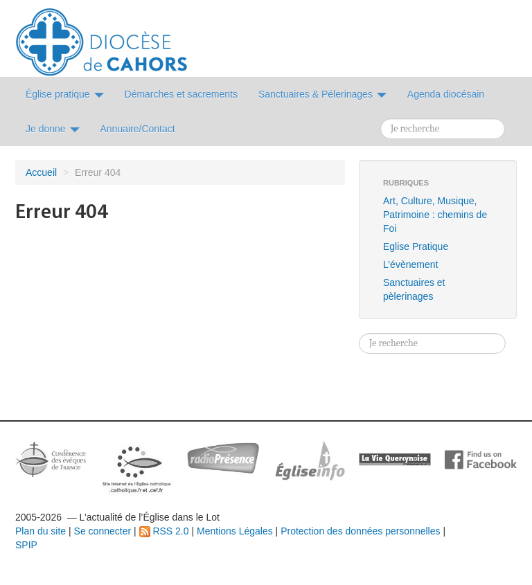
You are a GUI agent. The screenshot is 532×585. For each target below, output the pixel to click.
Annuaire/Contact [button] (137, 128)
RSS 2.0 (164, 531)
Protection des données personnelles (360, 531)
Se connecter (103, 531)
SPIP (26, 544)
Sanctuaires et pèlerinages (414, 289)
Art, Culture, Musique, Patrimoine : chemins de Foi (435, 214)
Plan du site (40, 531)
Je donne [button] (53, 128)
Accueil (41, 172)
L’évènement (410, 264)
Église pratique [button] (65, 94)
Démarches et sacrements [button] (181, 94)
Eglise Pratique (415, 246)
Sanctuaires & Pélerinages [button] (322, 94)
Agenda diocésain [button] (445, 94)
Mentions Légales (235, 531)
